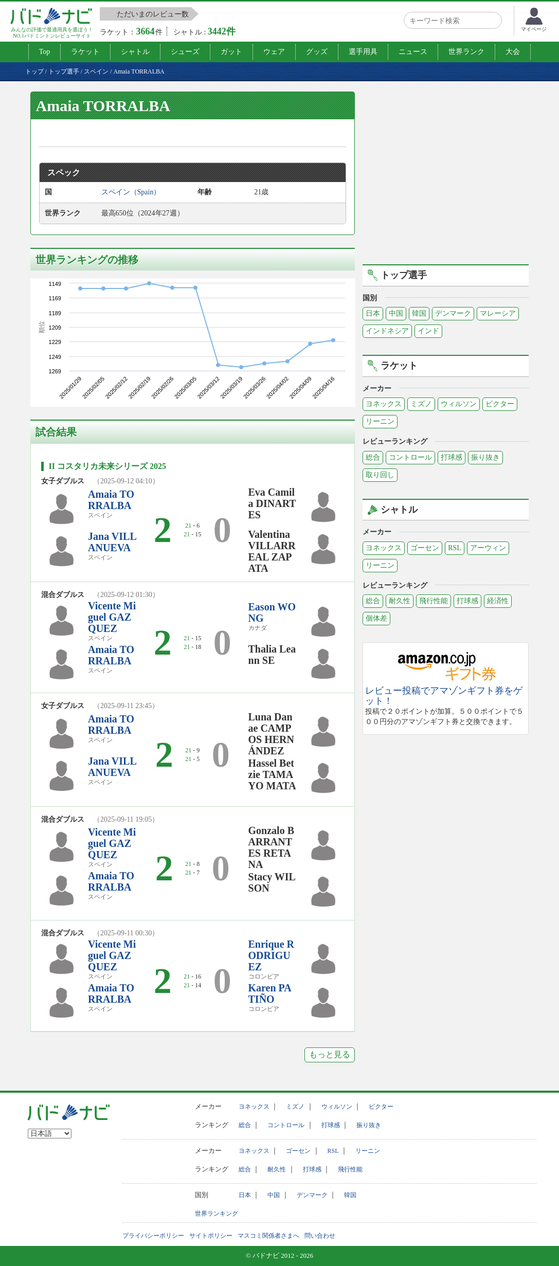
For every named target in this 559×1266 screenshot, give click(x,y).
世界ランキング (216, 1213)
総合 (373, 457)
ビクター (499, 404)
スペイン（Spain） (131, 192)
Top (44, 52)
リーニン (380, 421)
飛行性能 (433, 601)
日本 (373, 313)
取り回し (380, 475)
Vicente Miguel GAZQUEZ (112, 617)
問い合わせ (319, 1235)
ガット (231, 52)
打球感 (451, 457)
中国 (396, 313)
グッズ (317, 52)
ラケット (85, 52)
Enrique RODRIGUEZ (271, 955)
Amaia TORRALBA (111, 500)
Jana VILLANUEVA (112, 542)
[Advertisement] (449, 176)
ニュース (413, 52)
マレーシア (498, 313)
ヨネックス (384, 404)
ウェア (274, 52)
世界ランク (466, 52)
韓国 (419, 313)
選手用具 (363, 52)
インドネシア (387, 331)
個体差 (376, 618)
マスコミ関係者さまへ (268, 1235)
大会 (513, 52)
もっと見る (329, 1054)
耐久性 (399, 601)
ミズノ (421, 404)
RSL (454, 548)
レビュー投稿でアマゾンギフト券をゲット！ (443, 696)
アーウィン (488, 548)
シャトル (135, 52)
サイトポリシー (210, 1235)
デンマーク (453, 313)
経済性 (498, 601)
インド (428, 331)
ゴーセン (424, 548)
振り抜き (485, 457)
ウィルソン (459, 404)
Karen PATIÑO (270, 993)
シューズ (185, 52)
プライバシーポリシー (153, 1235)
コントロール (410, 457)
